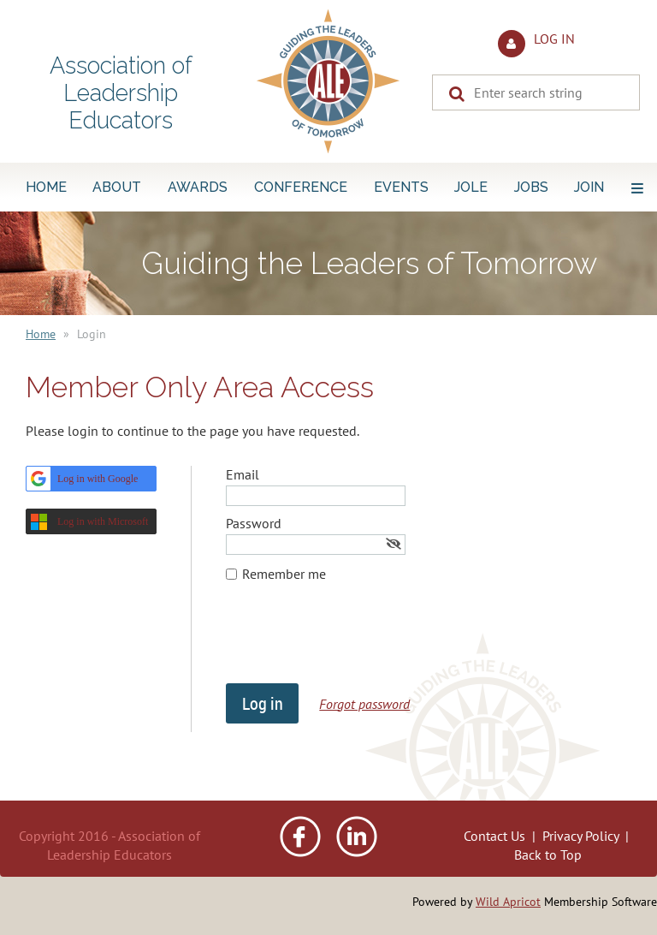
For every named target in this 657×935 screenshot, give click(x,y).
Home (41, 334)
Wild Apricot (508, 901)
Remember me (284, 573)
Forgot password (364, 703)
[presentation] (356, 641)
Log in (554, 38)
